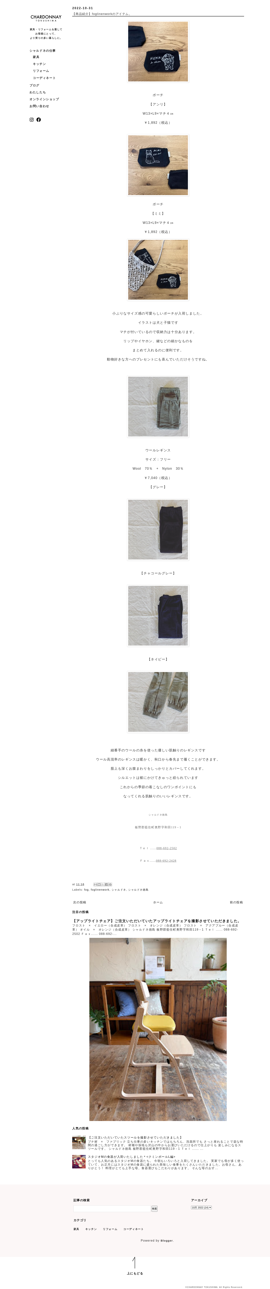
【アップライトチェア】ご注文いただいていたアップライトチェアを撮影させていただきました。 (156, 921)
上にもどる (135, 1273)
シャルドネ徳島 (138, 889)
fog (86, 889)
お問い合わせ (39, 106)
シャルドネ (119, 889)
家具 (36, 57)
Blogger (167, 1240)
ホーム (158, 902)
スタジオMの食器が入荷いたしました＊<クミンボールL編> (132, 1156)
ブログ (34, 85)
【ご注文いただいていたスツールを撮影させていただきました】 (135, 1137)
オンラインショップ (44, 99)
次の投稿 (79, 902)
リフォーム (41, 70)
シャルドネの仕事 (42, 50)
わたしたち (37, 92)
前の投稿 (236, 902)
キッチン (39, 64)
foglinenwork (100, 889)
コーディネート (44, 78)
